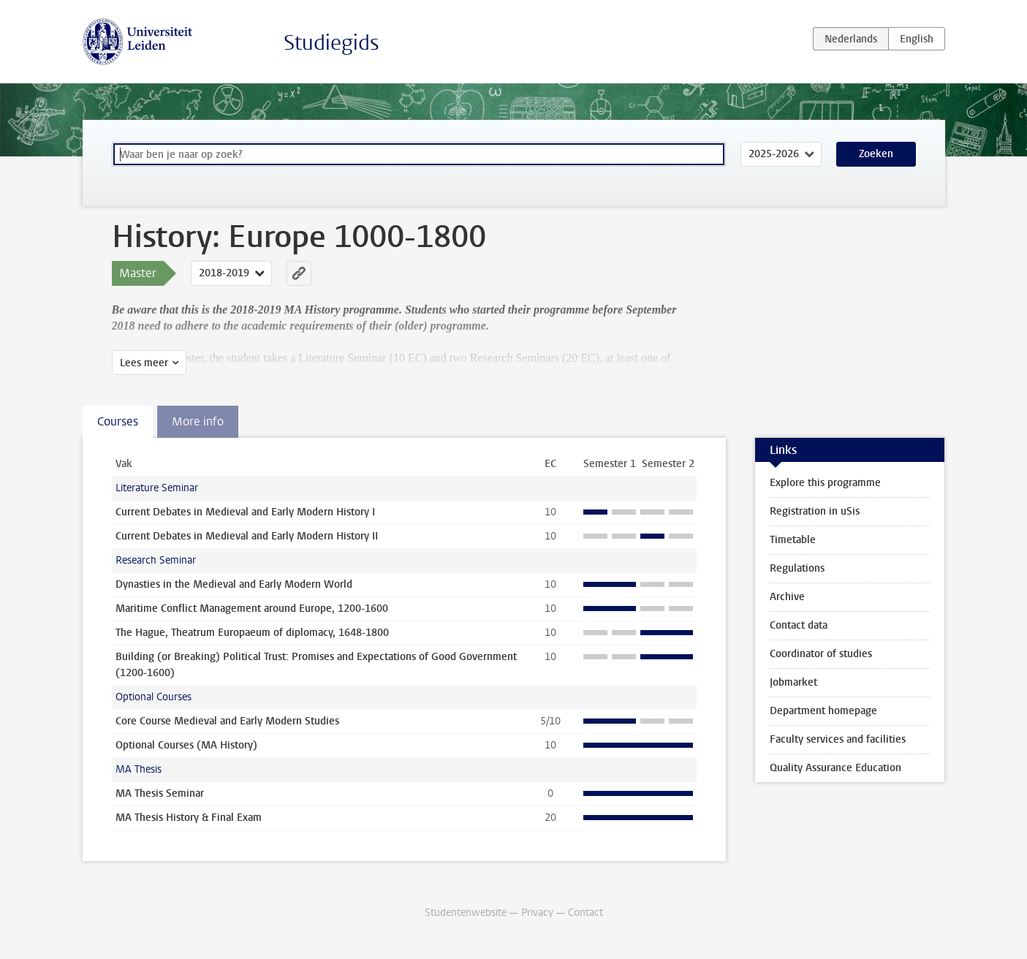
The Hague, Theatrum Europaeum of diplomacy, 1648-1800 (252, 633)
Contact (585, 913)
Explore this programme (825, 483)
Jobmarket (793, 682)
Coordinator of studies (821, 654)
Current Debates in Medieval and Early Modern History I (245, 512)
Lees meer (144, 363)
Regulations (797, 568)
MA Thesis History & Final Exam (188, 818)
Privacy (537, 913)
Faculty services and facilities (838, 739)
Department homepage (823, 711)
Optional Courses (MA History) (186, 745)
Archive (787, 597)
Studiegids (331, 42)
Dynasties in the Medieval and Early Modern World (233, 584)
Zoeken (876, 154)
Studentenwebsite (466, 913)
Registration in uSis (815, 511)
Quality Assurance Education (835, 768)
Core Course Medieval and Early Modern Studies (227, 721)
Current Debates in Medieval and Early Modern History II (246, 536)
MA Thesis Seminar (159, 793)
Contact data (798, 625)
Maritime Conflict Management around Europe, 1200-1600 (251, 608)
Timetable (793, 540)
